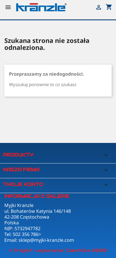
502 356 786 (25, 234)
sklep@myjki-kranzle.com (46, 240)
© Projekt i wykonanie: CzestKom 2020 (58, 250)
